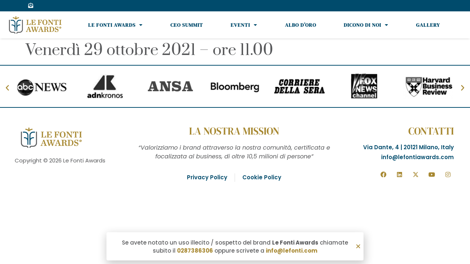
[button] (358, 247)
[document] (235, 132)
